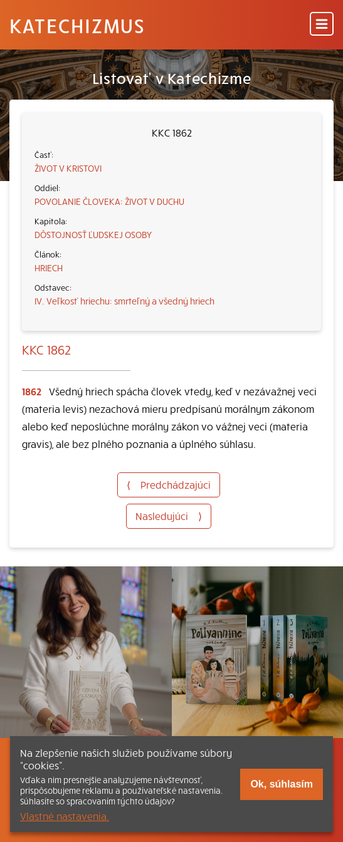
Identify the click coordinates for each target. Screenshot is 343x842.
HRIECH (48, 267)
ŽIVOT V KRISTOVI (68, 168)
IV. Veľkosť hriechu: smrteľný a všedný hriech (124, 300)
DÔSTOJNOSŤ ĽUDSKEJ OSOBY (93, 234)
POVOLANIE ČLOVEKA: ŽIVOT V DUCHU (109, 201)
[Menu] (322, 25)
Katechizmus (77, 25)
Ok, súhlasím (281, 784)
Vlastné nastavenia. (64, 815)
